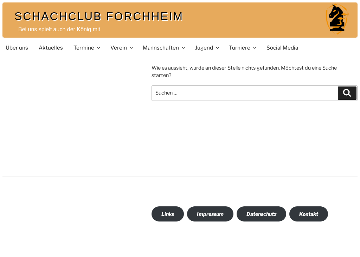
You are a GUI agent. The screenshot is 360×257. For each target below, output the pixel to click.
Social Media (282, 47)
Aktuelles (51, 47)
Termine (87, 47)
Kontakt (308, 214)
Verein (122, 47)
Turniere (243, 47)
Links (167, 214)
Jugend (207, 47)
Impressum (210, 214)
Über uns (17, 47)
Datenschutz (261, 214)
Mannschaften (164, 47)
